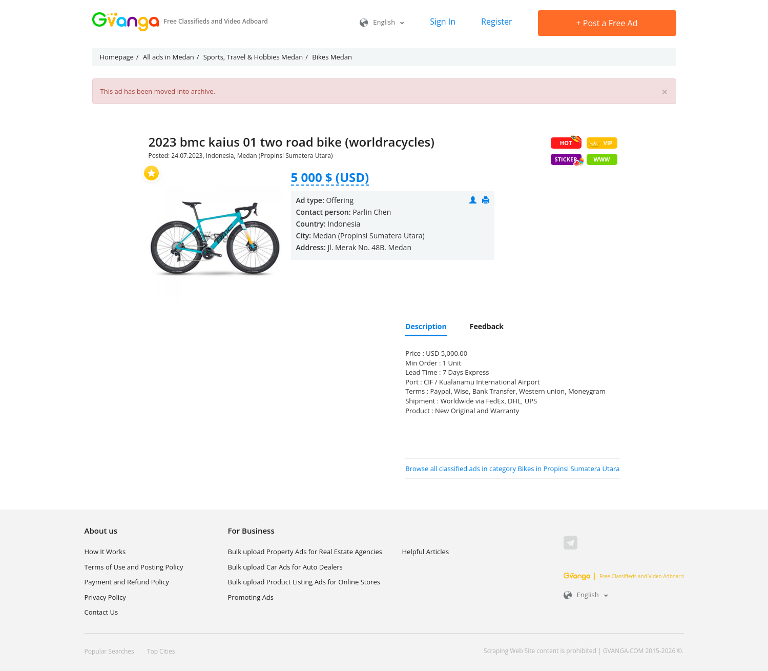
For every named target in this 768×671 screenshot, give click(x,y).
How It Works (105, 551)
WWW (602, 159)
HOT (571, 142)
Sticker (568, 160)
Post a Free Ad (607, 23)
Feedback (487, 326)
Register (496, 21)
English (382, 22)
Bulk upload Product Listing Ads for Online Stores (304, 581)
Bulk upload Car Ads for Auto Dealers (285, 567)
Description (426, 326)
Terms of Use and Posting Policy (134, 567)
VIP (601, 143)
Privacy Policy (105, 597)
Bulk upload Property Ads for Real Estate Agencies (305, 551)
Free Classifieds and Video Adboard (624, 576)
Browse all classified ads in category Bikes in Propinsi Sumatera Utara (512, 468)
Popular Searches (109, 651)
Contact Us (101, 612)
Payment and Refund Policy (127, 581)
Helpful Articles (425, 551)
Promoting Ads (251, 597)
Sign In (442, 21)
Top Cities (161, 651)
